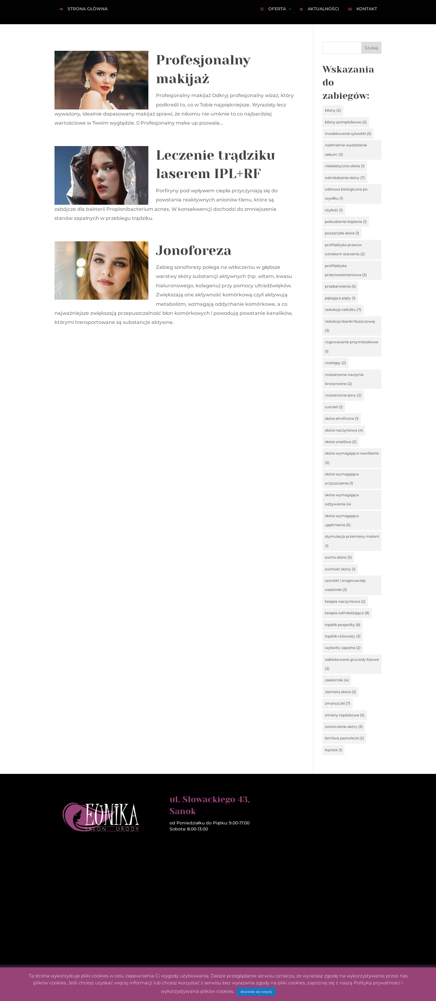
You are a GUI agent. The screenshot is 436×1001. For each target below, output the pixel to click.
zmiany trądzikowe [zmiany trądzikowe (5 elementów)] (345, 715)
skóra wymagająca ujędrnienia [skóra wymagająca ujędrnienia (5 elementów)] (342, 520)
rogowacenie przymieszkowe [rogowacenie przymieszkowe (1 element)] (351, 346)
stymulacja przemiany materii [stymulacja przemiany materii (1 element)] (352, 541)
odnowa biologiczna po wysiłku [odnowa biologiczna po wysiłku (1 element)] (346, 194)
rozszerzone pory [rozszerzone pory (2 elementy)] (343, 395)
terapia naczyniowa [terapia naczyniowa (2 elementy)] (345, 601)
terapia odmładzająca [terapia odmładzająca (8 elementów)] (347, 613)
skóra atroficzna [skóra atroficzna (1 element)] (341, 418)
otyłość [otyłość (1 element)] (334, 210)
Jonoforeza (194, 250)
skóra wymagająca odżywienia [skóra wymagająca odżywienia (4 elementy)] (342, 499)
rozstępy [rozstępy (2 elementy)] (335, 362)
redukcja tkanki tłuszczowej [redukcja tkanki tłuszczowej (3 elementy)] (350, 326)
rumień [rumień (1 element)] (334, 407)
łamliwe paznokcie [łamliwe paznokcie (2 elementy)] (344, 738)
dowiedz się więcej (256, 992)
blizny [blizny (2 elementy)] (333, 110)
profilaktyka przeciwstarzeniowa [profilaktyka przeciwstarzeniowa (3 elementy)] (346, 270)
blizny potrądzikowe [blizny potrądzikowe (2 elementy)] (346, 122)
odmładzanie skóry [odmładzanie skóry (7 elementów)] (345, 177)
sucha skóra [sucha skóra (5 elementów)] (338, 557)
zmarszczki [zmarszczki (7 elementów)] (337, 703)
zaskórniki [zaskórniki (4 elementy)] (337, 680)
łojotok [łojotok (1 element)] (333, 750)
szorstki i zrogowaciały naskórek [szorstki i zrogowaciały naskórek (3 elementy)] (345, 585)
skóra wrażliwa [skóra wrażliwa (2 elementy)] (341, 441)
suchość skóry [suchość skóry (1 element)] (340, 569)
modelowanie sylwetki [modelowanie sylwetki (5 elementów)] (348, 133)
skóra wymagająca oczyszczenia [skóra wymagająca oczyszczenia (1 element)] (342, 478)
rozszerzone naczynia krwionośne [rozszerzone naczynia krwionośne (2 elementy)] (344, 379)
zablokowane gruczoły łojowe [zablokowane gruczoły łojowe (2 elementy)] (352, 664)
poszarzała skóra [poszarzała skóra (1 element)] (342, 233)
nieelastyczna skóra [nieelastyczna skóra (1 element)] (345, 166)
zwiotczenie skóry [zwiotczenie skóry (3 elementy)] (344, 726)
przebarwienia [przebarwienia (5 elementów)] (340, 286)
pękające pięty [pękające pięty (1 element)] (340, 298)
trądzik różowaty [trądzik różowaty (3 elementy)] (343, 636)
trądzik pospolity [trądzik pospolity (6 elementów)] (342, 624)
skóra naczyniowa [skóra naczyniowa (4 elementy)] (344, 430)
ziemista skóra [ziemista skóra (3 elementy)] (340, 692)
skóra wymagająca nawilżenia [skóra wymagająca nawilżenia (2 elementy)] (352, 458)
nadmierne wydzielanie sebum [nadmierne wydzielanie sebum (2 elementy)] (346, 149)
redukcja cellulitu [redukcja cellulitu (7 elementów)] (343, 309)
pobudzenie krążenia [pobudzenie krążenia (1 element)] (346, 221)
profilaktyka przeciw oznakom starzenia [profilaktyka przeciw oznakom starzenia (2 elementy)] (345, 249)
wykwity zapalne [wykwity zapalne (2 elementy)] (343, 647)
